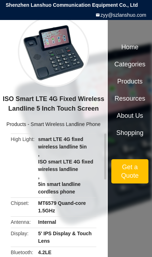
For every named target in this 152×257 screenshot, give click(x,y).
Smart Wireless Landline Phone (66, 124)
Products (16, 124)
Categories (129, 64)
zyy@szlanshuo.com (123, 15)
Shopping (129, 132)
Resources (130, 98)
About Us (130, 115)
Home (129, 47)
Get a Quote (129, 171)
